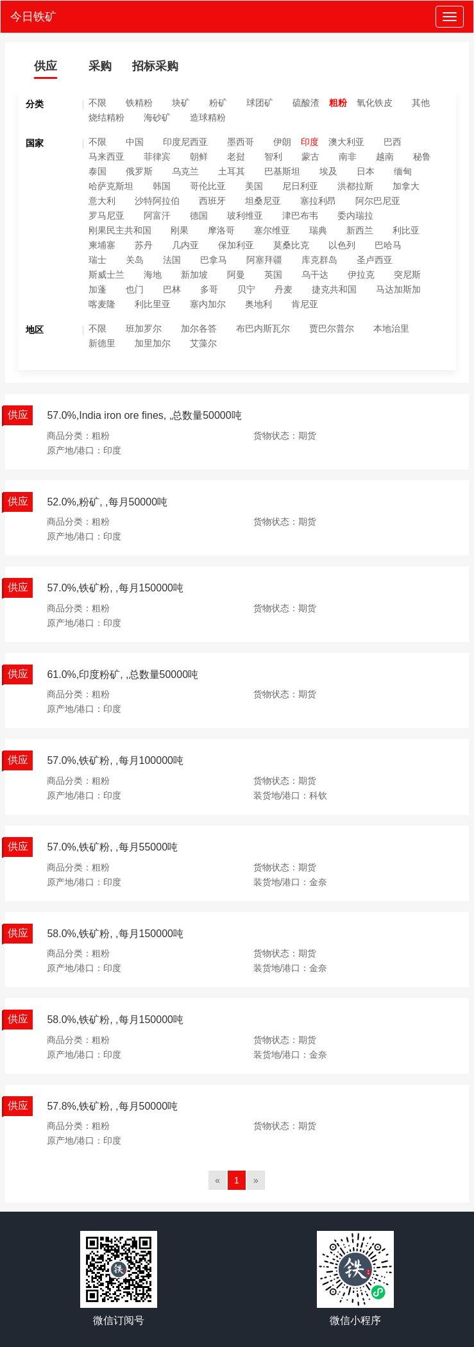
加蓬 (97, 289)
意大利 (102, 201)
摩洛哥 (221, 230)
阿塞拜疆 (264, 260)
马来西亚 (106, 156)
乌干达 (314, 274)
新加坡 (194, 274)
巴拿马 (213, 260)
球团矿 (259, 102)
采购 (100, 66)
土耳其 (231, 171)
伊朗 (282, 142)
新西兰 (359, 230)
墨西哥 (240, 142)
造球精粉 (208, 117)
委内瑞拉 (355, 215)
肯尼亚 (304, 304)
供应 (45, 66)
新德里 (102, 343)
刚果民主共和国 (120, 230)
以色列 (341, 245)
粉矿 (218, 102)
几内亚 (185, 245)
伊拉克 (361, 274)
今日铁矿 (33, 16)
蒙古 (310, 156)
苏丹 (144, 245)
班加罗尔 (144, 328)
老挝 (236, 156)
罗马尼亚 (106, 215)
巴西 (393, 142)
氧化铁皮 (375, 102)
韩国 (162, 186)
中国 (135, 142)
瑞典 (318, 230)
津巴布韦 (300, 215)
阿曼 (236, 274)
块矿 (181, 102)
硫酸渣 (305, 102)
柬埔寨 (102, 245)
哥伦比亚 (208, 186)
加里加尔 (153, 343)
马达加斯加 (398, 289)
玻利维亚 (245, 215)
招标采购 (155, 66)
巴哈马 (388, 245)
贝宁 (246, 289)
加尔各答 (199, 328)
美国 (254, 186)
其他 (421, 102)
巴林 (172, 289)
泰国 (97, 171)
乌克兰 (185, 171)
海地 (153, 274)
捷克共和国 (334, 289)
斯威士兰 (106, 274)
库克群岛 (319, 260)
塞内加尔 (208, 304)
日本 (366, 171)
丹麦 (283, 289)
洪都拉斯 (355, 186)
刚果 (180, 230)
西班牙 (212, 201)
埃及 (328, 171)
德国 (199, 215)
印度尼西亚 (185, 142)
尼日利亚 (300, 186)
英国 (273, 274)
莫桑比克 (291, 245)
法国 (172, 260)
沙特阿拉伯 (157, 201)
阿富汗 (157, 215)
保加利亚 (236, 245)
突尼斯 (407, 274)
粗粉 (338, 102)
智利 (273, 156)
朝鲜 (199, 156)
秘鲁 (422, 156)
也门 (135, 289)
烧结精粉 (106, 117)
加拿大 (406, 186)
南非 (348, 156)
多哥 (209, 289)
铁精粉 (139, 102)
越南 (385, 156)
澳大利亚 (346, 142)
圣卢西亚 (375, 260)
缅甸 (403, 171)
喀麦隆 (102, 304)
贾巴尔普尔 (331, 328)
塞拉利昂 (318, 201)
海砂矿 (157, 117)
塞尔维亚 (272, 230)
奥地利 (258, 304)
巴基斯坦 (282, 171)
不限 (97, 102)
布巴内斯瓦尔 (263, 328)
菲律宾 (157, 156)
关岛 (135, 260)
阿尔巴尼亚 (377, 201)
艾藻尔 (203, 343)
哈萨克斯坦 (111, 186)
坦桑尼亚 (263, 201)
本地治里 (391, 328)
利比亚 (406, 230)
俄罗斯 (139, 171)
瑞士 (97, 260)
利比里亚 (153, 304)
